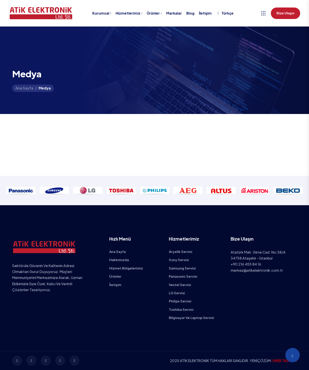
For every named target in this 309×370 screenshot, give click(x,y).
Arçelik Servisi (180, 251)
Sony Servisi (179, 260)
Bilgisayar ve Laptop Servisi (191, 317)
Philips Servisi (180, 301)
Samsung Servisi (182, 268)
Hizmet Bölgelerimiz (126, 268)
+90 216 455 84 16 (246, 264)
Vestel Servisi (180, 285)
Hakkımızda (119, 260)
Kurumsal (100, 13)
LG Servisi (177, 293)
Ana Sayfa (24, 88)
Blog (190, 13)
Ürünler (153, 13)
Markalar (174, 13)
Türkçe (225, 13)
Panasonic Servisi (183, 276)
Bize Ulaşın (285, 13)
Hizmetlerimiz (128, 13)
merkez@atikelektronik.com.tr (257, 270)
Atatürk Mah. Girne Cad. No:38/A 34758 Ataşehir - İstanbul (258, 255)
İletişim (205, 13)
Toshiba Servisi (181, 309)
